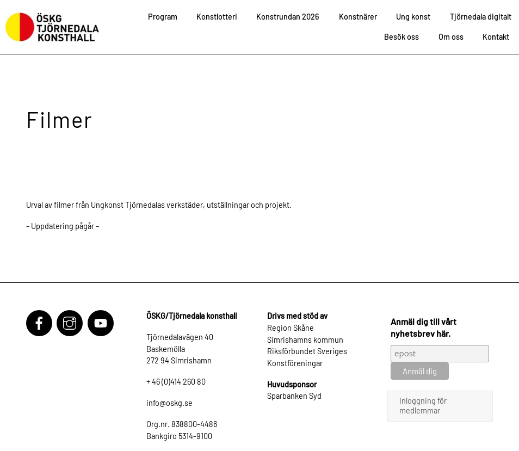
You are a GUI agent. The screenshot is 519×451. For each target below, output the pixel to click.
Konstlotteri (216, 16)
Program (162, 16)
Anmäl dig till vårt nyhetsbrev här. (423, 327)
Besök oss (401, 36)
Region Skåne (290, 327)
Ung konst (413, 16)
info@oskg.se (169, 402)
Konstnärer (358, 16)
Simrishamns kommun (305, 339)
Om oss (451, 36)
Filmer (59, 119)
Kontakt (496, 36)
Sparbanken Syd (294, 395)
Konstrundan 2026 (287, 16)
